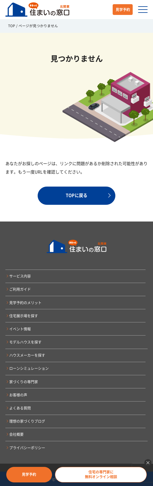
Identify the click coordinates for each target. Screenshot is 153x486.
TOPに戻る (76, 195)
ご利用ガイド (20, 289)
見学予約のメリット (25, 302)
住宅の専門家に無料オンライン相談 (101, 474)
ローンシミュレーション (29, 368)
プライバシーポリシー (27, 447)
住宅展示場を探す (23, 316)
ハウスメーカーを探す (27, 355)
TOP (11, 25)
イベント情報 (20, 329)
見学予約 (123, 9)
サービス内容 (20, 276)
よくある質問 (20, 408)
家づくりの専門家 (23, 382)
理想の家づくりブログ (27, 421)
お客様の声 (18, 395)
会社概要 (16, 434)
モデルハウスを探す (25, 342)
